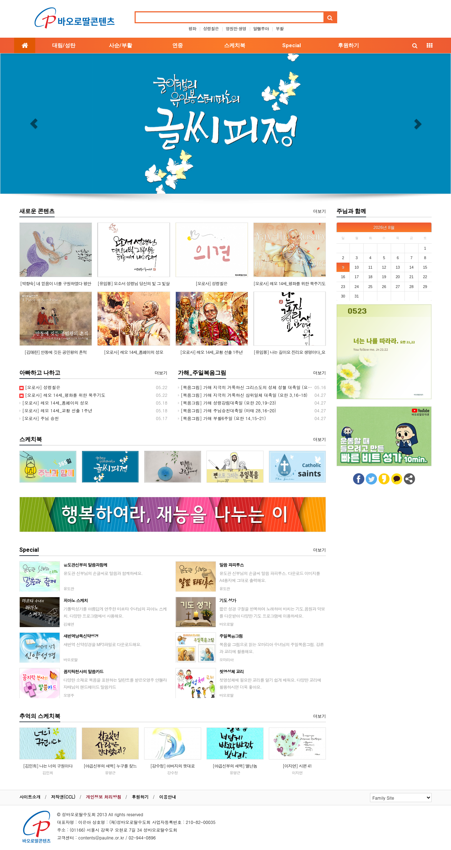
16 (343, 277)
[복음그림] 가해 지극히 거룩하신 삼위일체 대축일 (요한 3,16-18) (243, 395)
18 (370, 277)
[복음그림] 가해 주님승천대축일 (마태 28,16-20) (227, 410)
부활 (280, 28)
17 (356, 277)
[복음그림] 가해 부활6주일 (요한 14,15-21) (222, 418)
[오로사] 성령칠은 (211, 283)
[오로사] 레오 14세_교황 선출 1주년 (211, 352)
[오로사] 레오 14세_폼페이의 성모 (133, 352)
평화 (192, 28)
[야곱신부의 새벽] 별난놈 (234, 766)
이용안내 (167, 797)
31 (356, 296)
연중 (177, 45)
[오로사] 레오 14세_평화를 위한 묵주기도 (289, 283)
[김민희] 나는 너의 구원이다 (47, 766)
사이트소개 (30, 797)
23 (343, 287)
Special (291, 45)
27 (398, 287)
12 (384, 267)
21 (411, 277)
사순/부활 (120, 45)
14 (411, 267)
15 (425, 267)
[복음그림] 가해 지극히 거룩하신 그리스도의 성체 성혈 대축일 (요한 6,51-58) (255, 387)
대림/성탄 (63, 45)
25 (370, 287)
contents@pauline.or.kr (101, 837)
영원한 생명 (236, 28)
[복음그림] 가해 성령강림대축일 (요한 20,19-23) (227, 403)
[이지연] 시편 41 (297, 766)
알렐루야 (261, 28)
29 (425, 287)
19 (384, 277)
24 (356, 287)
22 (425, 277)
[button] (34, 123)
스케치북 (234, 45)
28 (411, 287)
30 (343, 296)
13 (398, 267)
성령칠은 (210, 28)
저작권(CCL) (63, 797)
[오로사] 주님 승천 (39, 418)
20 (398, 277)
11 (370, 267)
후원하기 (348, 45)
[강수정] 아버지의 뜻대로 (172, 766)
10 (356, 267)
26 (384, 287)
